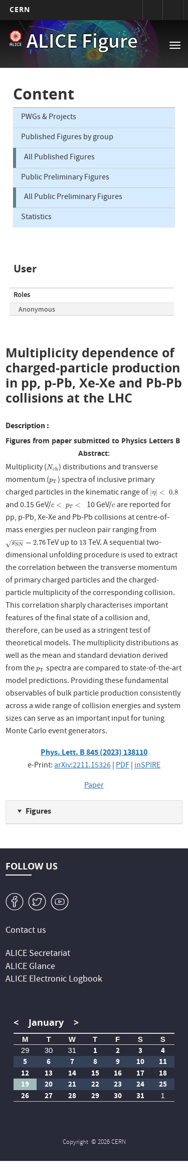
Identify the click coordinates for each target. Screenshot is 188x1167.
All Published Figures (59, 158)
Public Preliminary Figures (65, 178)
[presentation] (52, 468)
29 (25, 1050)
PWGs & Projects (48, 118)
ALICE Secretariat (38, 954)
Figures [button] (38, 811)
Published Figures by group (67, 138)
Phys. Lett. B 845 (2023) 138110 (94, 752)
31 (72, 1050)
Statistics (36, 218)
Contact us (26, 931)
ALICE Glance (30, 967)
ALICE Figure (82, 43)
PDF (122, 766)
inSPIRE (147, 766)
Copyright (76, 1142)
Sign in (152, 10)
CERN (20, 9)
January (46, 1022)
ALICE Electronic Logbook (54, 980)
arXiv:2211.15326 (82, 766)
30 (49, 1050)
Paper (94, 786)
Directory (172, 10)
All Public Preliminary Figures (73, 197)
